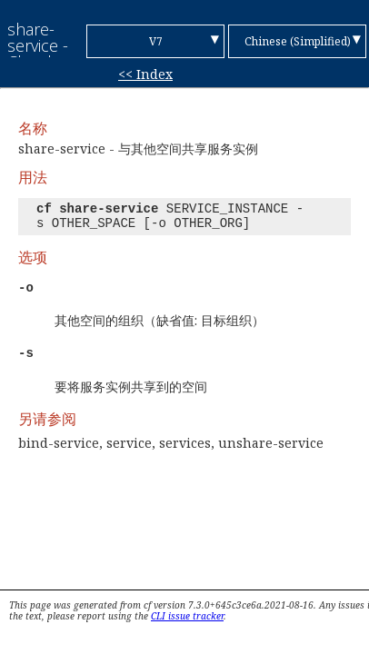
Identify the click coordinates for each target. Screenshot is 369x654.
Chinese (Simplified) (297, 41)
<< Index (145, 74)
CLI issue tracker (187, 615)
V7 (156, 41)
